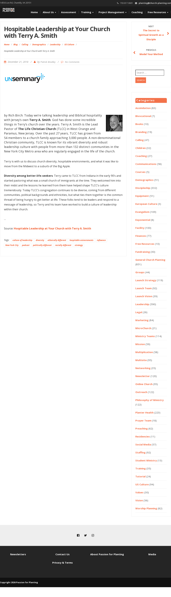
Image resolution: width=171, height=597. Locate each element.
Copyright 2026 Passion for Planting (19, 582)
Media (152, 554)
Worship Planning (146, 508)
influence (101, 240)
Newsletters (18, 554)
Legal (138, 312)
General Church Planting (150, 259)
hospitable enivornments (81, 240)
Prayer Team (143, 420)
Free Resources (158, 12)
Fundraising (142, 251)
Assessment (68, 12)
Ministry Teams (145, 336)
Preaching (141, 428)
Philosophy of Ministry (149, 400)
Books (139, 124)
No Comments (72, 61)
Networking (143, 368)
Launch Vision (143, 296)
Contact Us (62, 554)
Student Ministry (146, 460)
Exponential (142, 219)
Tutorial (140, 476)
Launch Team (143, 288)
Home (34, 12)
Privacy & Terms (62, 562)
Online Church (144, 384)
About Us (49, 12)
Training (87, 12)
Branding (141, 132)
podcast (25, 245)
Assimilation (143, 108)
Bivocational (143, 116)
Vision (139, 500)
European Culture (146, 203)
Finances (140, 235)
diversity (40, 240)
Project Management (113, 12)
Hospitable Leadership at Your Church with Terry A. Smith (52, 228)
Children (140, 148)
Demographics (39, 44)
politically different (42, 245)
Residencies (142, 436)
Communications (145, 164)
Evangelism (142, 211)
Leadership (55, 44)
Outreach (141, 392)
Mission (140, 344)
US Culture (69, 44)
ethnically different (57, 240)
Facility (139, 227)
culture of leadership (22, 240)
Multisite (141, 360)
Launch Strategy (145, 280)
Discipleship (142, 188)
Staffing (140, 452)
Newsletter (142, 376)
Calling (25, 44)
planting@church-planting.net (155, 3)
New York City (11, 245)
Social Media (143, 444)
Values (139, 492)
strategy (79, 245)
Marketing (142, 320)
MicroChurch (143, 328)
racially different (63, 245)
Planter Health (144, 412)
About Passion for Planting (107, 554)
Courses (140, 172)
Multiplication (144, 352)
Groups (140, 272)
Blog (15, 44)
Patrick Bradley (47, 61)
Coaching (137, 12)
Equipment (142, 196)
